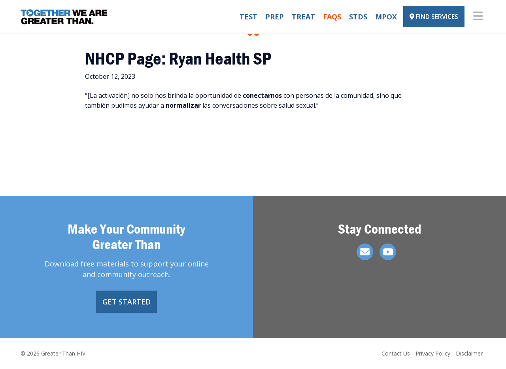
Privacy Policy (432, 353)
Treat (303, 16)
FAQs (332, 16)
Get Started (126, 301)
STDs (358, 16)
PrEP (274, 16)
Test (248, 16)
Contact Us (395, 353)
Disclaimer (469, 353)
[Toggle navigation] (478, 16)
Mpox (386, 16)
